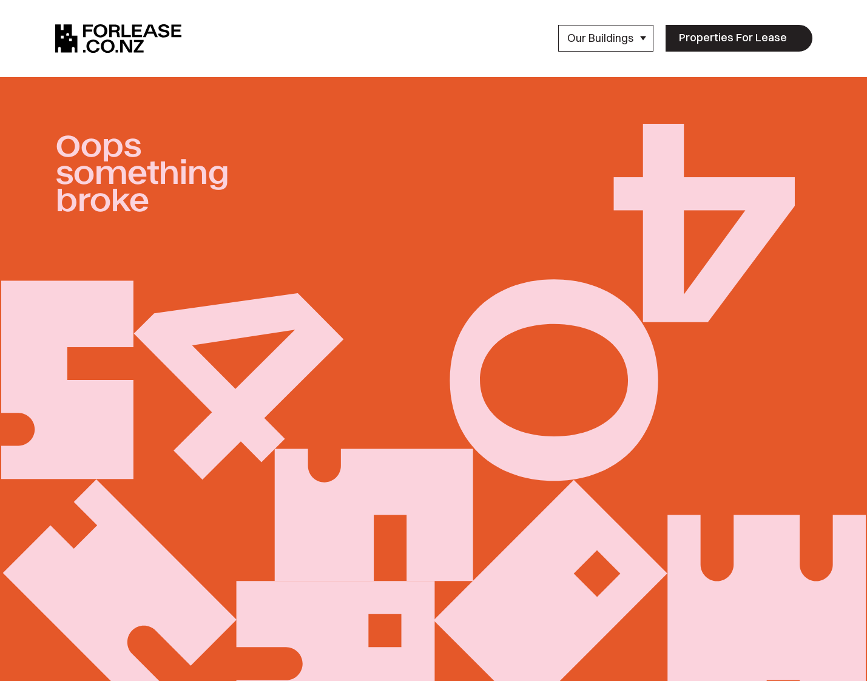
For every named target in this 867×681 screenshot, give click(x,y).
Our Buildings (607, 38)
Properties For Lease (733, 37)
